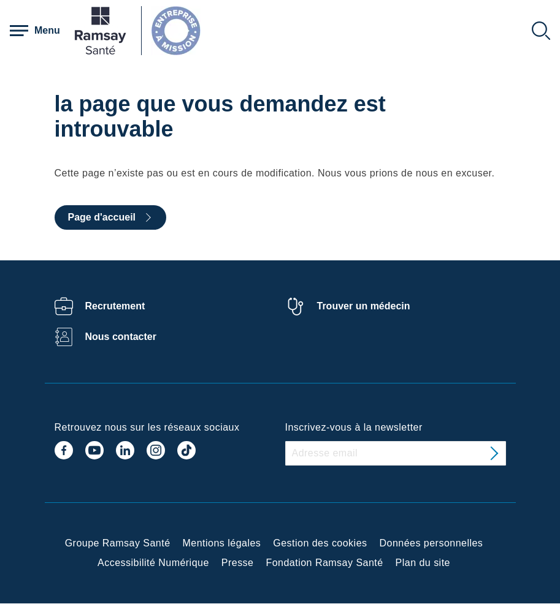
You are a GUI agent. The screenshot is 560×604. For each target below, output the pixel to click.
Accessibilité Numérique (153, 562)
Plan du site (423, 562)
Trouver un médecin (363, 306)
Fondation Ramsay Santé (324, 562)
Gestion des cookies (320, 543)
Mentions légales (222, 543)
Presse (237, 562)
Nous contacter (120, 336)
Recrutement (115, 306)
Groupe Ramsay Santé (118, 543)
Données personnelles (431, 543)
